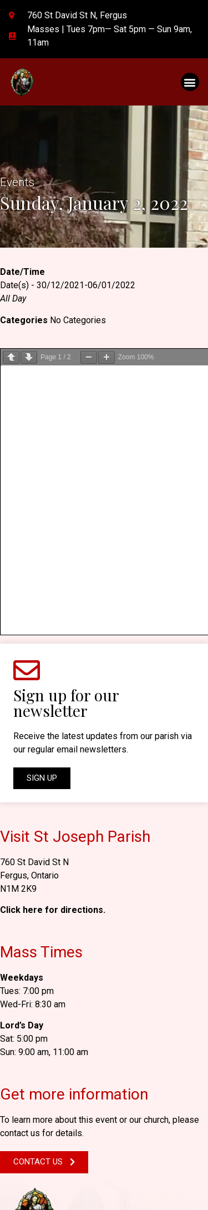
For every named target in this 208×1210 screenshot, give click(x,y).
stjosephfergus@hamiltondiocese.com (90, 1078)
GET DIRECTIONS (47, 1043)
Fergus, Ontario (29, 603)
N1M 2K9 (18, 616)
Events (17, 182)
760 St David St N (34, 590)
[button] (190, 82)
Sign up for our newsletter (66, 431)
